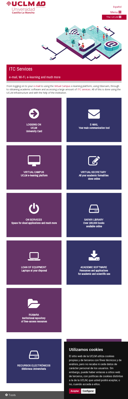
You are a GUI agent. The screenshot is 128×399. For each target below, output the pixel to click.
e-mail (37, 86)
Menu (115, 12)
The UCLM (113, 17)
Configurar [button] (88, 391)
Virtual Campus (62, 86)
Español (117, 6)
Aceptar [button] (75, 391)
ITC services (84, 89)
